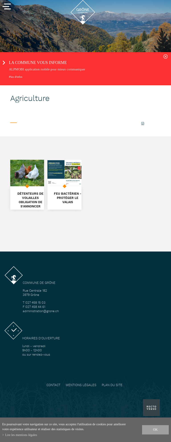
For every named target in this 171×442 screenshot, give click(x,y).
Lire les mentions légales (21, 435)
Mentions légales (81, 385)
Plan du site (112, 385)
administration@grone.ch (41, 311)
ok (155, 429)
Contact (53, 385)
